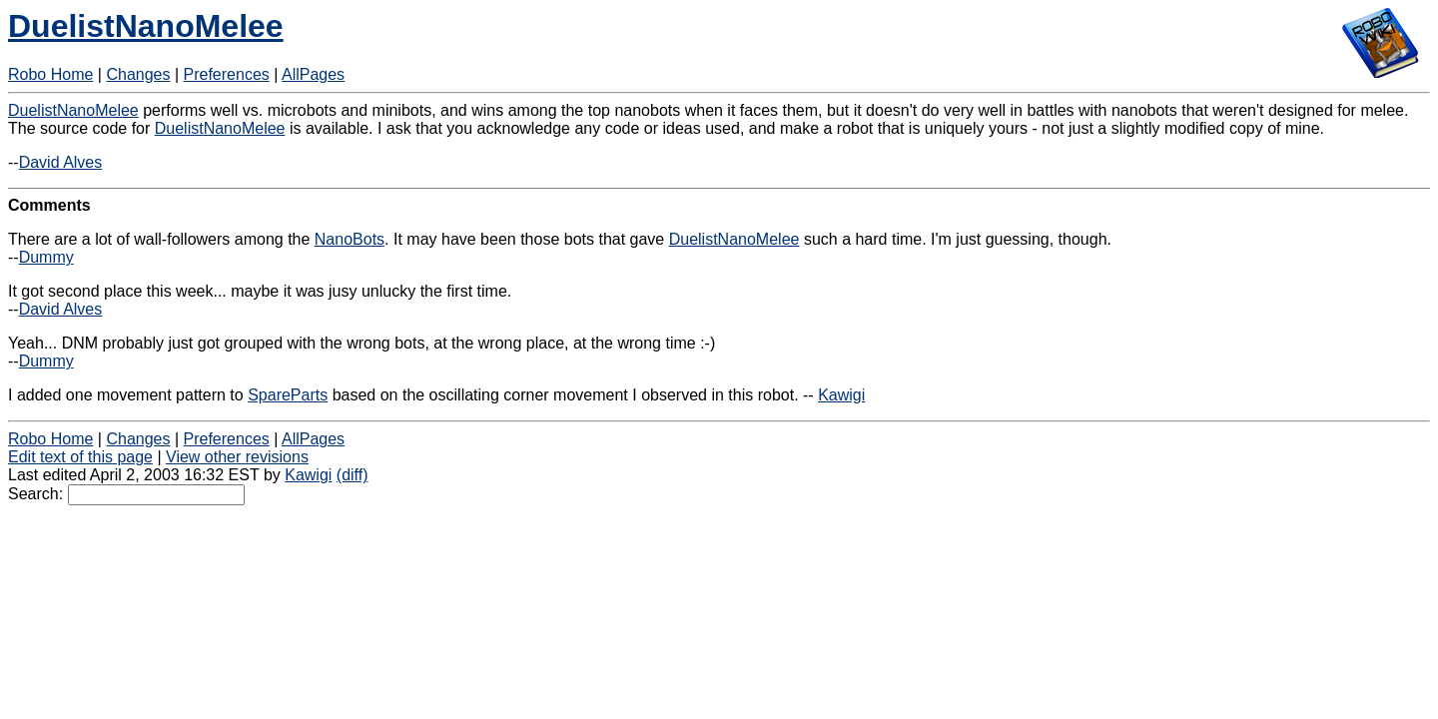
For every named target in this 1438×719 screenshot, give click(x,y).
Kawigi (841, 394)
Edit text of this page (80, 456)
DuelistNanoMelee (146, 26)
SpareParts (288, 394)
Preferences (227, 74)
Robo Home (50, 74)
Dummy (46, 257)
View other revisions (237, 456)
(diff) (352, 474)
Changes (138, 74)
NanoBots (349, 239)
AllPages (313, 74)
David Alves (61, 162)
